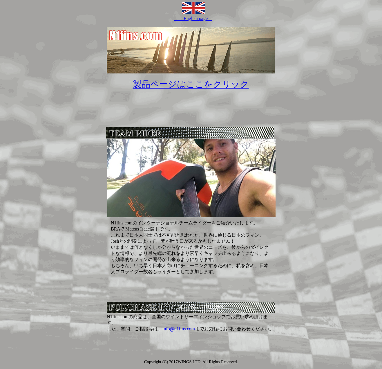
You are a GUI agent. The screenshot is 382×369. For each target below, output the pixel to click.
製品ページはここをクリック (191, 84)
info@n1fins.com (178, 328)
